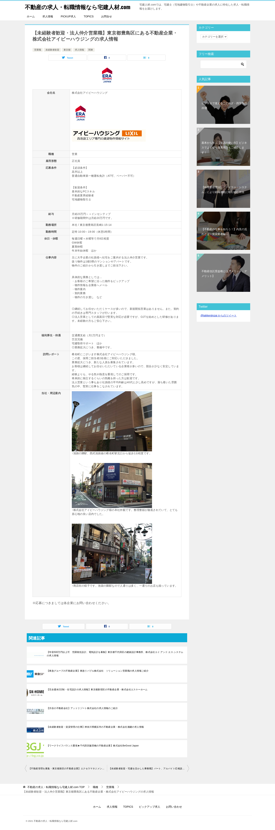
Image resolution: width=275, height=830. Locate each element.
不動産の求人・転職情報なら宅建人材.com (79, 6)
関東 (90, 49)
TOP (56, 787)
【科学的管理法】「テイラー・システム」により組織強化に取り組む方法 (224, 190)
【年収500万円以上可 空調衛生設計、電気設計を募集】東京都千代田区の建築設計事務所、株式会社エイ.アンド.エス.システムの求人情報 (115, 654)
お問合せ (106, 16)
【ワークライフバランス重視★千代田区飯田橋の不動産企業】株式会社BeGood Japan (93, 745)
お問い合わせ (174, 806)
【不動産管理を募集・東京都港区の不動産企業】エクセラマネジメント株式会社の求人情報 (68, 768)
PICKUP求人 (68, 16)
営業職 (37, 49)
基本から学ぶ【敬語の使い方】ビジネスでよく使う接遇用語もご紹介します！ (224, 147)
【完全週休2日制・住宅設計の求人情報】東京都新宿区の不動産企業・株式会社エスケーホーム (97, 689)
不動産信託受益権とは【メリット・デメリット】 (224, 273)
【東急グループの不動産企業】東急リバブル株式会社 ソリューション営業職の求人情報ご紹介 (98, 670)
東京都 (67, 49)
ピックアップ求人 (149, 806)
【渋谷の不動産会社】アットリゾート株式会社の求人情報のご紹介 (82, 708)
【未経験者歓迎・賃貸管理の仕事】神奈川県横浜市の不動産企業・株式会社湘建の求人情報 (95, 727)
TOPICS (89, 16)
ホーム (31, 16)
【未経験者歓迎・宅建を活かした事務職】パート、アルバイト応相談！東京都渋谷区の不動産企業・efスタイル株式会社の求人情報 (149, 768)
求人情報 (47, 16)
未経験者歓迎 (52, 49)
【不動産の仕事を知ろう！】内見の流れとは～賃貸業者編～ (224, 232)
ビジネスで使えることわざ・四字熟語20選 (224, 106)
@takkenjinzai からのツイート (219, 315)
